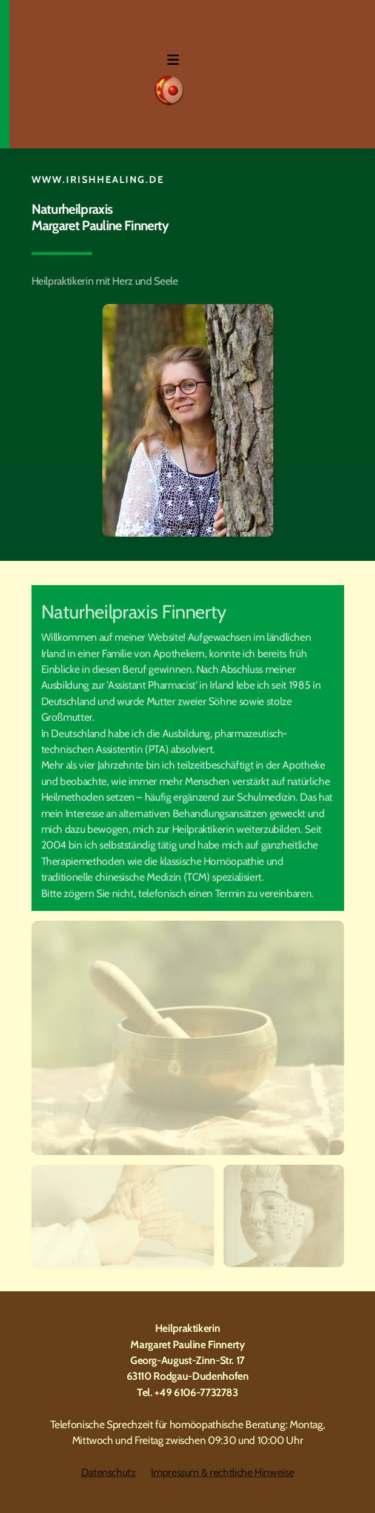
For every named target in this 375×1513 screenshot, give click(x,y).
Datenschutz (108, 1472)
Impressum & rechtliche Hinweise (222, 1472)
